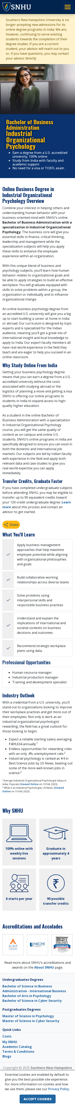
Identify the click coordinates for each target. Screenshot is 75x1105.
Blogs (6, 1056)
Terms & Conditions (18, 1051)
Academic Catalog (17, 1047)
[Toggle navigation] (68, 7)
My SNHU (9, 1042)
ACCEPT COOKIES (38, 1099)
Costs (6, 1036)
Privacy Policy (58, 1089)
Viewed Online (29, 784)
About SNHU (44, 967)
